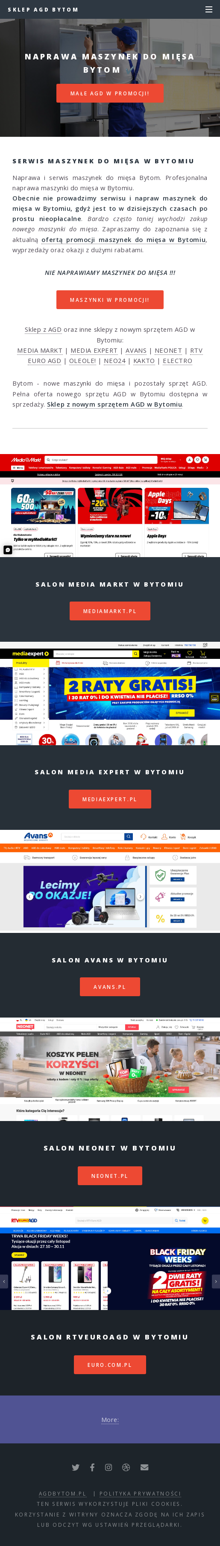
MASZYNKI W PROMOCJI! (110, 299)
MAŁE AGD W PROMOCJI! (110, 93)
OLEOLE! (82, 360)
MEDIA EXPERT (94, 350)
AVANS (136, 350)
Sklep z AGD (43, 329)
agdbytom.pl (63, 1493)
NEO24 (114, 360)
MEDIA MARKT (39, 350)
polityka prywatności (141, 1493)
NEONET (168, 350)
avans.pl (110, 986)
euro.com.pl (110, 1364)
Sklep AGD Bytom (43, 9)
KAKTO (144, 360)
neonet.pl (110, 1175)
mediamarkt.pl (110, 611)
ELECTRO (177, 360)
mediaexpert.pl (110, 799)
